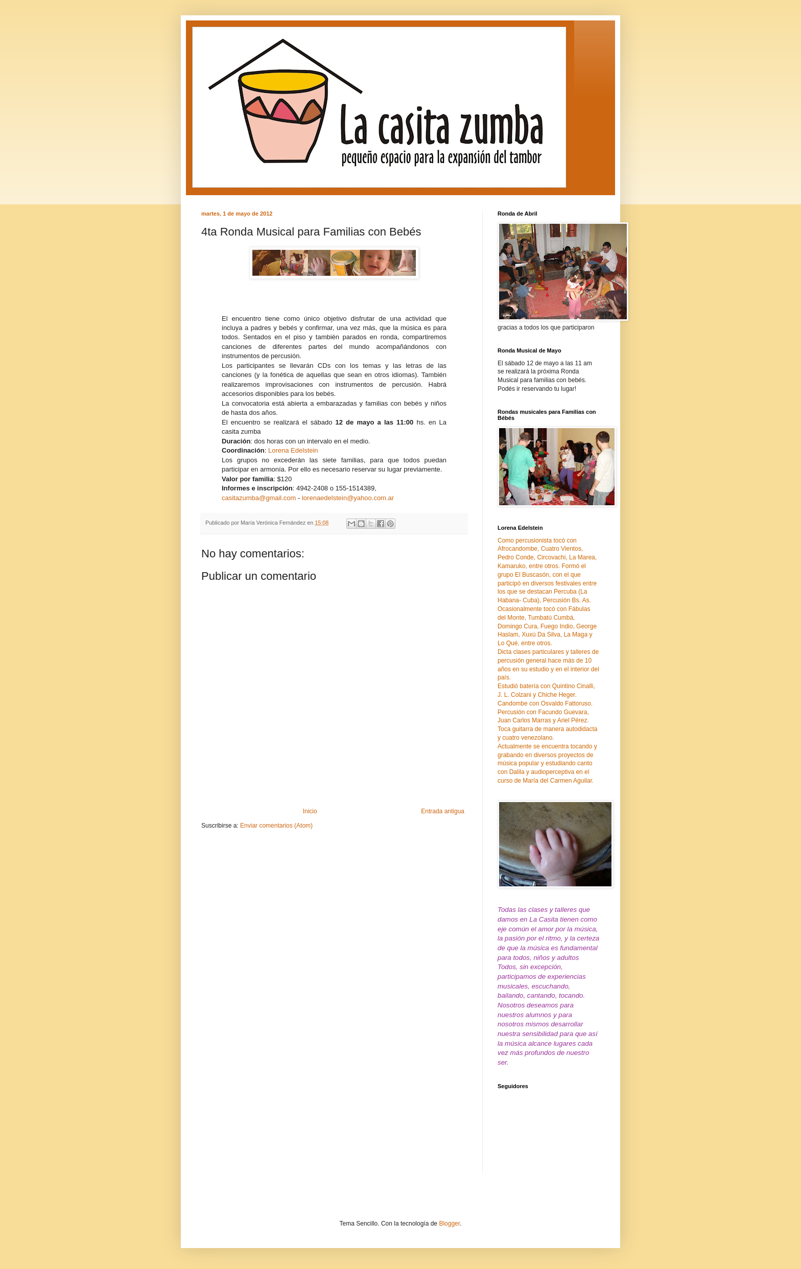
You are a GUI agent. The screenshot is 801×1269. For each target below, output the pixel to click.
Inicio (310, 811)
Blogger (449, 1223)
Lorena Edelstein (293, 450)
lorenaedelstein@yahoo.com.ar (348, 498)
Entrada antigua (442, 811)
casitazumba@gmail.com (259, 498)
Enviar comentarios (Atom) (276, 825)
